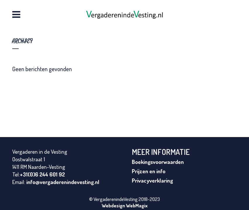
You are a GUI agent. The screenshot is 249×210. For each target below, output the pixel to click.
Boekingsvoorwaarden (158, 161)
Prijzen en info (148, 171)
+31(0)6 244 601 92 (42, 174)
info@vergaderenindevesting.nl (62, 182)
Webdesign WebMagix (125, 205)
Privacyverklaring (152, 180)
